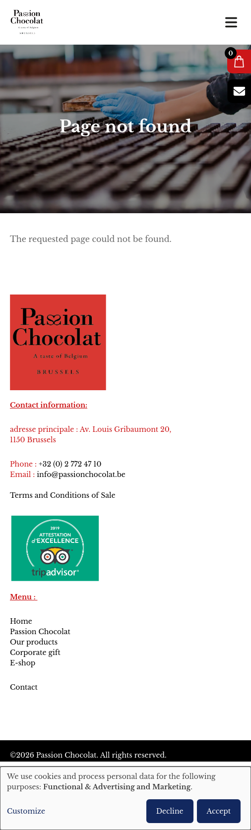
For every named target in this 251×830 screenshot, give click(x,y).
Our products (34, 642)
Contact (25, 687)
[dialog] (125, 798)
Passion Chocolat (40, 631)
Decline (170, 811)
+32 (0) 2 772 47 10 (70, 464)
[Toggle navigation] (231, 22)
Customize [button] (26, 811)
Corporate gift (35, 652)
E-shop (22, 662)
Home (21, 621)
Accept (219, 811)
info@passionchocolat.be (81, 474)
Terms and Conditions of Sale (63, 495)
